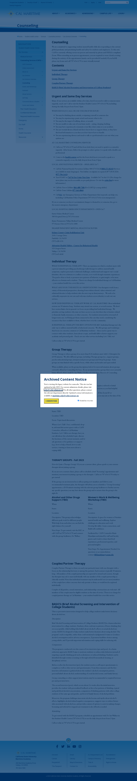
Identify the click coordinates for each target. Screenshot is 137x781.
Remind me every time (86, 401)
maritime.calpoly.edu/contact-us (65, 395)
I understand (51, 401)
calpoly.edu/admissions (53, 390)
